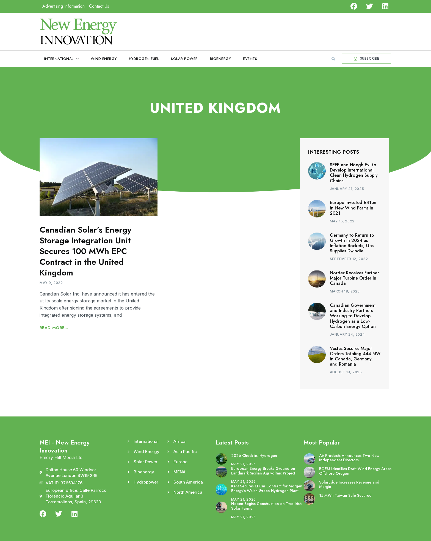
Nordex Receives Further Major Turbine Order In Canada (354, 278)
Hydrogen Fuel (144, 58)
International (61, 59)
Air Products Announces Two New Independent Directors (349, 458)
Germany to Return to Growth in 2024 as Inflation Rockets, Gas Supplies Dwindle (352, 243)
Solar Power (184, 58)
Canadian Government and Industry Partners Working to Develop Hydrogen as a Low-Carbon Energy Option (353, 316)
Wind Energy (104, 58)
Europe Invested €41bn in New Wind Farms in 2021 (353, 207)
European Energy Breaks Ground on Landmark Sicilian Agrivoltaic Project (263, 471)
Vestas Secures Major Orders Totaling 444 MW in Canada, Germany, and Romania (355, 356)
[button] (333, 58)
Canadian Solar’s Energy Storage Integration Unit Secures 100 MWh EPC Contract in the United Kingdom (85, 251)
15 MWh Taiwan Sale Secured (345, 495)
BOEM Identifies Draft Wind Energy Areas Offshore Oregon (355, 471)
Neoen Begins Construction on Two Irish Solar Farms (266, 506)
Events (250, 58)
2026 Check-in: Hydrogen (254, 455)
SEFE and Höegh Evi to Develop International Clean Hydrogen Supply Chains (354, 173)
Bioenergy (220, 58)
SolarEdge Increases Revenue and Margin (349, 484)
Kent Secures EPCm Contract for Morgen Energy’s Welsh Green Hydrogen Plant (266, 488)
